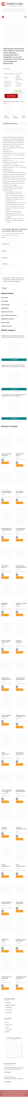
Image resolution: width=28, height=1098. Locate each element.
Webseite (4, 250)
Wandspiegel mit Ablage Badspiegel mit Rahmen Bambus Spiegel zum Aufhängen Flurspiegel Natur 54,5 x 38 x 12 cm (21, 790)
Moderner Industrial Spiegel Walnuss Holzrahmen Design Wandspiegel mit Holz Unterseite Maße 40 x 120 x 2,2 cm (6, 641)
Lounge (14, 3)
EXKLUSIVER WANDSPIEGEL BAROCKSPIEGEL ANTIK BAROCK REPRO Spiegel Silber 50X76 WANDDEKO (20, 491)
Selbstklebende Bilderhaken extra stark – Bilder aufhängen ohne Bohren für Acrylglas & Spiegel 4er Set (13, 1069)
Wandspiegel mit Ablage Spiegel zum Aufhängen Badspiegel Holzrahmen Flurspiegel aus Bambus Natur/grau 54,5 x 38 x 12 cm (6, 678)
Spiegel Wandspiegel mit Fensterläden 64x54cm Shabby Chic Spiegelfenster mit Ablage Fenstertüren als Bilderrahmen (6, 902)
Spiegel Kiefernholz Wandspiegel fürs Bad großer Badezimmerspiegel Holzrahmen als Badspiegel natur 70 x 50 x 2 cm (21, 678)
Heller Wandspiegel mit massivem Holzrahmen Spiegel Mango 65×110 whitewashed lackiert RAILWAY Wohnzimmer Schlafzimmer (6, 716)
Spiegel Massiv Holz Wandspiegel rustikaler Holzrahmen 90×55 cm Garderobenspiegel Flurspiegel (6, 977)
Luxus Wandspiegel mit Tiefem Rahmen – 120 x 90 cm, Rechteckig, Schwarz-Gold (6, 491)
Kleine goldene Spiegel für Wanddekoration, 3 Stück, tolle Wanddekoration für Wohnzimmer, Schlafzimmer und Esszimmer (6, 566)
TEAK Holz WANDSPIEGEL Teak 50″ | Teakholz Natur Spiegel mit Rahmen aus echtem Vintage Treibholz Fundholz (21, 828)
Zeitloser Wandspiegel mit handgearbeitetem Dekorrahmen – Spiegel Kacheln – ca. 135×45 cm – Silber (5, 865)
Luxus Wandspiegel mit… (15, 118)
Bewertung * (5, 257)
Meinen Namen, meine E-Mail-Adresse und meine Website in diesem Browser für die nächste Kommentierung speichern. (13, 279)
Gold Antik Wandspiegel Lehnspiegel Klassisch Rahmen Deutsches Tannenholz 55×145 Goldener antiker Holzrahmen (20, 641)
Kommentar (5, 263)
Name (3, 237)
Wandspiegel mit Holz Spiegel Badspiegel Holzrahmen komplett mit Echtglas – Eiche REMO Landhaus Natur (6, 529)
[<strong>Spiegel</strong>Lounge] (3, 4)
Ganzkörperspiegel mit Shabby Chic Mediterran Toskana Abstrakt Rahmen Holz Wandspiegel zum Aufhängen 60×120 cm (20, 529)
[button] (25, 17)
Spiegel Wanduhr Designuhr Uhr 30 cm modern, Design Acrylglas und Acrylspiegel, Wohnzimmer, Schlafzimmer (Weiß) (13, 366)
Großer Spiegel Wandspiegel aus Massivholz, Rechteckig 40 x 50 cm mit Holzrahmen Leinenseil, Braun (20, 753)
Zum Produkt (14, 359)
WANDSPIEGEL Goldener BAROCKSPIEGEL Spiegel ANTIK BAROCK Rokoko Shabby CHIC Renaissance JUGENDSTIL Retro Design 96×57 (21, 454)
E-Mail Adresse (5, 244)
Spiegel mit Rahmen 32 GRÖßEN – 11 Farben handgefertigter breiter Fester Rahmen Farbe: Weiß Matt (21, 716)
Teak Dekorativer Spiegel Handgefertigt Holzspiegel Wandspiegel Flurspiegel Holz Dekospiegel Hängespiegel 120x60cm (21, 566)
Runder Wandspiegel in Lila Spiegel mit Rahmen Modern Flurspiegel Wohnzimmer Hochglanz (6, 790)
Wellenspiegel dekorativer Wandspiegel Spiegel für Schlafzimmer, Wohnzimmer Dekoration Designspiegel (13, 395)
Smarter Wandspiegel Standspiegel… (7, 118)
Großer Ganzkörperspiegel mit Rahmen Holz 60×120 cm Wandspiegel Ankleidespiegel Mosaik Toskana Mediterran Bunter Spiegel (20, 865)
